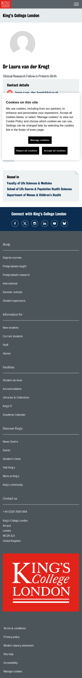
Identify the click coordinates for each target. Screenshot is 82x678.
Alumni (21, 354)
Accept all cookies (55, 150)
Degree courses (26, 258)
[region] (41, 126)
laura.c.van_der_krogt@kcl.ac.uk (36, 92)
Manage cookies (25, 671)
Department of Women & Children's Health (34, 195)
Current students (27, 337)
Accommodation (26, 390)
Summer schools (26, 293)
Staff (19, 346)
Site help (21, 654)
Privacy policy (24, 637)
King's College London (21, 15)
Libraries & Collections (30, 398)
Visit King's (23, 468)
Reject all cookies (26, 150)
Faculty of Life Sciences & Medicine (29, 183)
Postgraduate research (30, 276)
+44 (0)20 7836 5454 (15, 511)
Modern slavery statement (31, 645)
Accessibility (23, 662)
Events (20, 451)
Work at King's (25, 477)
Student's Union (26, 460)
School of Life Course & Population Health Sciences (39, 189)
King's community (27, 485)
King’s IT (21, 407)
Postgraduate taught (28, 267)
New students (25, 328)
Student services (26, 381)
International (24, 284)
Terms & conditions (27, 628)
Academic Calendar (28, 415)
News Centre (24, 442)
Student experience (28, 301)
